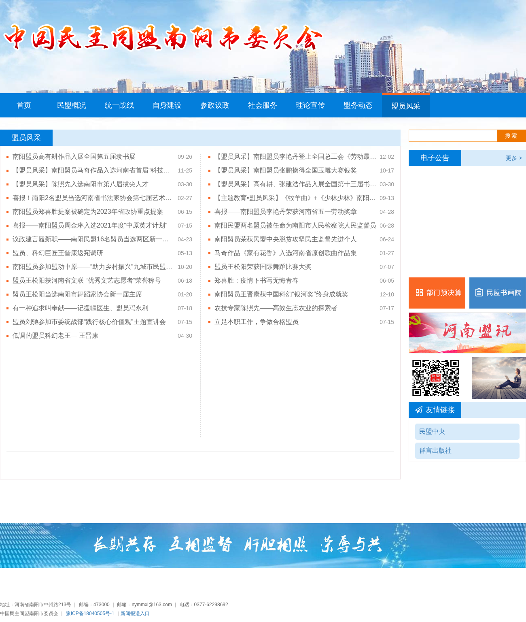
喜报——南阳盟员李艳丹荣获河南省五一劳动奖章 (285, 211)
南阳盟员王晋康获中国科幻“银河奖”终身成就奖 (281, 294)
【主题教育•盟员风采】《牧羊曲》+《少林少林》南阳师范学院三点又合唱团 (295, 197)
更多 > (514, 158)
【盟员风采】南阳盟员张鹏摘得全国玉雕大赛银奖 (285, 170)
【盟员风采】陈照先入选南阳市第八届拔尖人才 (80, 184)
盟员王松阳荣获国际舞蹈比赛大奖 (263, 266)
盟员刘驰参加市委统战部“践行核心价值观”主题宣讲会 (89, 321)
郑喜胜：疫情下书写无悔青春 (256, 280)
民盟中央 (432, 431)
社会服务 (262, 105)
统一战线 (119, 105)
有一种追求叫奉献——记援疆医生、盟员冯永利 (80, 308)
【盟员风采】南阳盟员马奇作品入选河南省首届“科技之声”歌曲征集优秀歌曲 (93, 170)
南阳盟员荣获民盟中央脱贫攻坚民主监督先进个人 (285, 239)
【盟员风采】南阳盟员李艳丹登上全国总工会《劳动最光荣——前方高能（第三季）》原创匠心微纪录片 (295, 156)
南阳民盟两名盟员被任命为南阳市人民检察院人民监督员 (295, 225)
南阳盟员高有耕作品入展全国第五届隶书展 (74, 156)
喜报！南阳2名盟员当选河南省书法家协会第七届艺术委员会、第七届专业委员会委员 (93, 197)
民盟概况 (71, 105)
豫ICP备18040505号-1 (90, 613)
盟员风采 (405, 106)
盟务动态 (358, 105)
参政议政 (214, 105)
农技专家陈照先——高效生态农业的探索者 (275, 308)
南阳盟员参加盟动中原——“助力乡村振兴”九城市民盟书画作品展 (93, 266)
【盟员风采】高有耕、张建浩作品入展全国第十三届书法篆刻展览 (295, 184)
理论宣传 (310, 105)
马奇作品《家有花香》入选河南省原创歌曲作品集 (285, 252)
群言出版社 (435, 450)
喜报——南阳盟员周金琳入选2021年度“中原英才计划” (90, 225)
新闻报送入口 (135, 613)
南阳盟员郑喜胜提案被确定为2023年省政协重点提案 (88, 211)
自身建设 (167, 105)
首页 (24, 105)
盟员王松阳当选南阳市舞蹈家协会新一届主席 (77, 294)
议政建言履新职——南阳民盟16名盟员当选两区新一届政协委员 (93, 239)
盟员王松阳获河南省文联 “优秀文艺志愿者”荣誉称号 (87, 280)
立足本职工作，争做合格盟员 (256, 321)
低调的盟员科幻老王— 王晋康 (55, 335)
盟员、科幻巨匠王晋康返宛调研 (58, 252)
